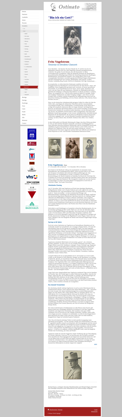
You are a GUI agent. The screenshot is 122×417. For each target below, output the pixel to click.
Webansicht (94, 411)
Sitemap (60, 409)
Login (95, 409)
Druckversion (52, 409)
